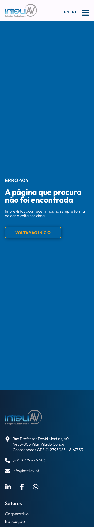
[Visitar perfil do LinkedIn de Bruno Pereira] (8, 487)
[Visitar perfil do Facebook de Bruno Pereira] (22, 487)
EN (66, 12)
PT (74, 12)
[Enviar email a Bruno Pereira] (35, 487)
